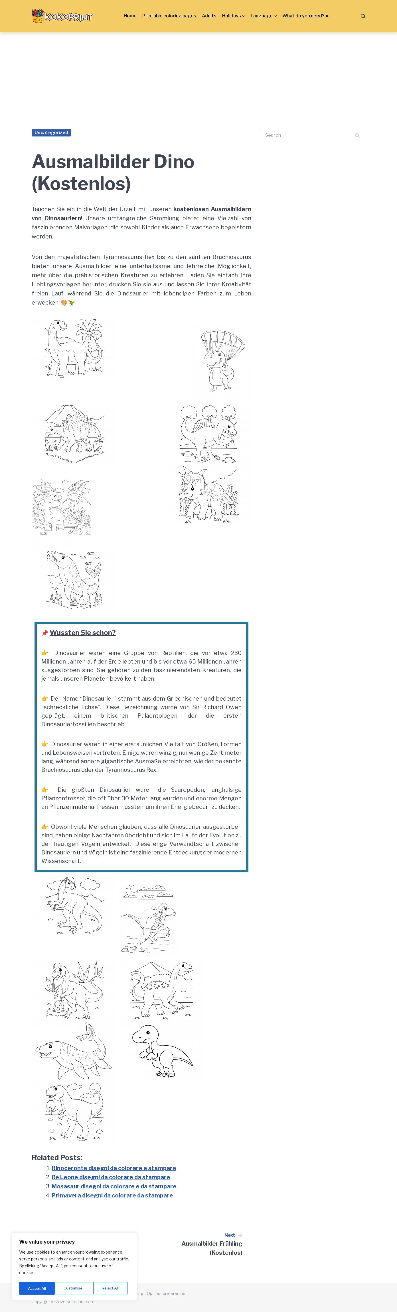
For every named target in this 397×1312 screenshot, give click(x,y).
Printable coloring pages (169, 16)
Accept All (112, 1288)
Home (130, 16)
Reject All (74, 1288)
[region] (74, 1267)
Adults (209, 16)
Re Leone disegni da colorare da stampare (111, 1177)
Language (262, 16)
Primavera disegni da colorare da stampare (112, 1195)
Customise (37, 1288)
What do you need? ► (306, 16)
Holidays (231, 16)
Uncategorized (51, 132)
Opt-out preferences (167, 1293)
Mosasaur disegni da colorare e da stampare (114, 1186)
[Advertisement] (198, 75)
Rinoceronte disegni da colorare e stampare (114, 1168)
